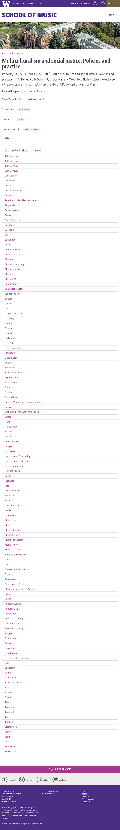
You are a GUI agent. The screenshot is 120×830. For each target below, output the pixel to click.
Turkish (9, 721)
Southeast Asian (13, 682)
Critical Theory (12, 293)
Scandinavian (11, 652)
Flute (7, 387)
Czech (8, 303)
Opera (8, 564)
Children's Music (13, 254)
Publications (20, 53)
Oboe (7, 559)
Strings (8, 692)
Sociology (10, 667)
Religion (9, 633)
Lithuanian (10, 515)
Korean (8, 500)
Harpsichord (11, 426)
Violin (7, 736)
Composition (11, 283)
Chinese (9, 259)
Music (21, 119)
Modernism (10, 520)
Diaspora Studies (13, 313)
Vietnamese (11, 726)
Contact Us (86, 801)
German (9, 406)
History (8, 431)
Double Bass (11, 323)
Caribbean (10, 239)
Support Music (60, 769)
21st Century (11, 175)
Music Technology (14, 539)
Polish (8, 598)
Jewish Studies (12, 490)
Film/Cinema (11, 382)
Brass (8, 234)
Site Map (85, 796)
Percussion (10, 579)
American (9, 195)
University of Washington (17, 824)
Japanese (9, 480)
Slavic (7, 662)
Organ (8, 574)
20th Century (11, 170)
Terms (84, 794)
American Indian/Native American (22, 200)
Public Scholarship (14, 618)
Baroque (9, 224)
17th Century (11, 155)
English (8, 362)
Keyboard (10, 495)
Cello (7, 244)
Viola (7, 731)
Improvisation (12, 441)
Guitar (8, 416)
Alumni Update (88, 799)
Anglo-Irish (10, 205)
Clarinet (9, 274)
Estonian (9, 367)
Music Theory (12, 544)
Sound (8, 672)
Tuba (7, 717)
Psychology (10, 613)
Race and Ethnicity (14, 628)
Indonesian (10, 451)
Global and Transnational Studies (22, 411)
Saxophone (10, 648)
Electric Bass (11, 357)
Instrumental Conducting (17, 456)
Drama (8, 328)
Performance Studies (15, 584)
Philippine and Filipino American (21, 589)
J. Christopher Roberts (33, 91)
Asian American (12, 220)
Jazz (7, 485)
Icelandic (9, 436)
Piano (8, 593)
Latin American (12, 505)
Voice (7, 741)
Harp (7, 421)
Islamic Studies (12, 470)
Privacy (85, 791)
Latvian (8, 510)
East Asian (10, 343)
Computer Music (13, 288)
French (8, 392)
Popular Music (12, 608)
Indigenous (10, 446)
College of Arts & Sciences (79, 3)
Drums (8, 333)
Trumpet (9, 712)
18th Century (11, 161)
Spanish (9, 687)
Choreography (12, 269)
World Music (11, 751)
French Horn (11, 397)
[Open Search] (102, 3)
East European (12, 347)
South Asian (11, 677)
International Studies (15, 465)
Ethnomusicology (13, 372)
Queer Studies (12, 623)
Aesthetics (10, 180)
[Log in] (95, 3)
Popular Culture (13, 603)
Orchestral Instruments (17, 569)
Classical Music (12, 279)
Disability (9, 318)
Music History (12, 534)
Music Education (31, 129)
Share (6, 137)
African (8, 185)
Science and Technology (17, 657)
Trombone (10, 707)
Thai (7, 702)
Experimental (11, 377)
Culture (8, 298)
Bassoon (9, 229)
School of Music (29, 15)
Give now (113, 3)
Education (10, 352)
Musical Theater (13, 549)
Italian (8, 475)
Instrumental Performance (18, 461)
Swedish (9, 697)
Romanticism (11, 638)
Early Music (10, 338)
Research (9, 53)
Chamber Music (13, 249)
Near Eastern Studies (15, 554)
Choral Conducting (14, 264)
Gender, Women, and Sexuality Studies (24, 402)
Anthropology (12, 210)
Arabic (8, 215)
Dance (8, 308)
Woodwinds (11, 746)
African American (13, 190)
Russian (9, 643)
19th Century (11, 165)
